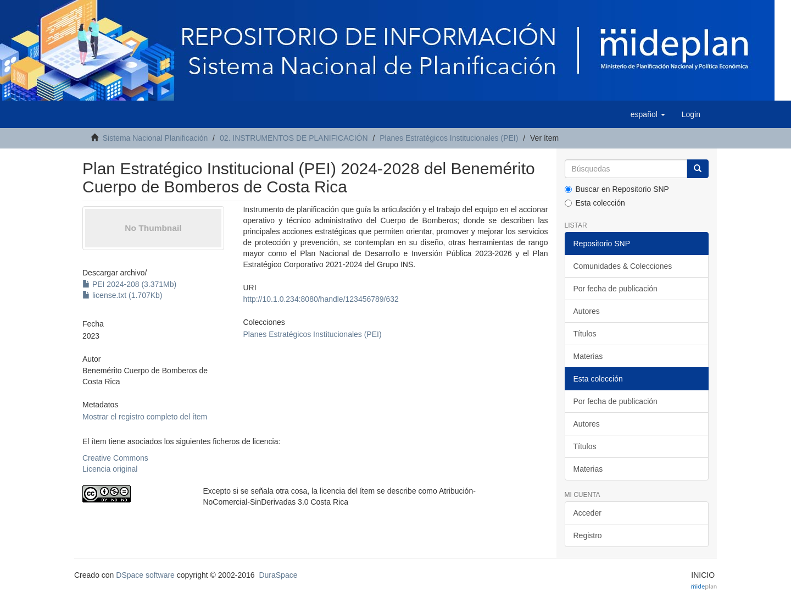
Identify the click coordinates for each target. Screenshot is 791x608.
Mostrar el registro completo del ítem (144, 416)
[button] (647, 114)
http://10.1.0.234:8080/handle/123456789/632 (320, 299)
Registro (587, 535)
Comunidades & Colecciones (622, 266)
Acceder (587, 512)
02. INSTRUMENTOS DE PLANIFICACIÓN (294, 138)
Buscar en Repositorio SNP (617, 189)
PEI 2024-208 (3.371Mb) (129, 284)
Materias (588, 356)
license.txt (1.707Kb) (122, 295)
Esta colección (595, 202)
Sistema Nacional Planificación (155, 138)
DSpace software (145, 575)
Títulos (585, 333)
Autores (586, 311)
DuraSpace (278, 575)
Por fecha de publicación (615, 288)
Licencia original (109, 469)
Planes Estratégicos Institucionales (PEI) (449, 138)
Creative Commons (115, 458)
